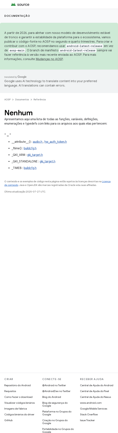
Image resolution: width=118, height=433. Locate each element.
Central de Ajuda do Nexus (95, 397)
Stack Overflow (89, 414)
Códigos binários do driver (19, 414)
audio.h (38, 142)
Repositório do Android (17, 385)
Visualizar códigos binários (19, 402)
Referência (40, 99)
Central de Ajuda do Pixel (94, 391)
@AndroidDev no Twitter (56, 391)
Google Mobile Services (93, 408)
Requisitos (10, 391)
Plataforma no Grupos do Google (56, 413)
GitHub (8, 420)
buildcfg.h (30, 148)
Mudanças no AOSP (49, 59)
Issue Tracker (87, 420)
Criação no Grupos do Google (55, 422)
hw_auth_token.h (55, 142)
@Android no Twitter (54, 385)
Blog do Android (51, 397)
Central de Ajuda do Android (96, 385)
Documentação (17, 15)
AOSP (7, 99)
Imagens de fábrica (15, 408)
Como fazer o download (18, 397)
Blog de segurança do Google (55, 404)
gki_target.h (35, 155)
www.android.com (91, 402)
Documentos (22, 99)
